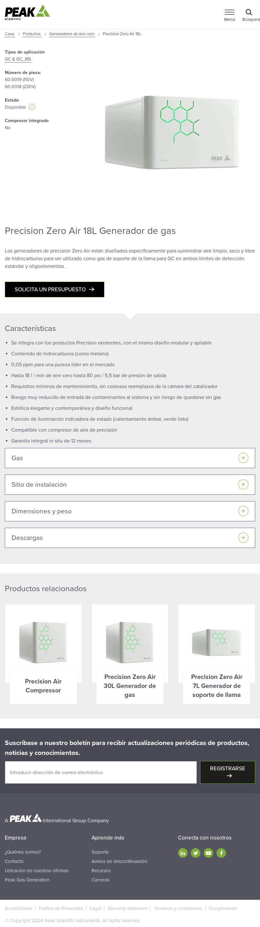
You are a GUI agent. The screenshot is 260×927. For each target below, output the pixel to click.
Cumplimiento (223, 908)
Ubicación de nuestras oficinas (37, 870)
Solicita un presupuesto (50, 289)
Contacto (14, 861)
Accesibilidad (18, 908)
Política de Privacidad (61, 908)
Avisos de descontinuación (119, 861)
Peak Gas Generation (27, 880)
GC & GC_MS (18, 59)
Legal (95, 908)
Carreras (101, 880)
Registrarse (227, 768)
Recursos (101, 870)
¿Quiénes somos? (23, 852)
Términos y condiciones (178, 908)
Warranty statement (127, 908)
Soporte (100, 852)
